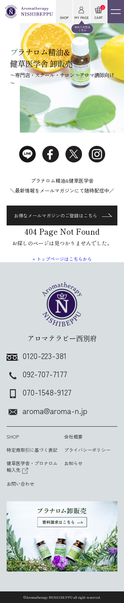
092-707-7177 (37, 374)
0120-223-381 (37, 355)
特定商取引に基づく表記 (32, 450)
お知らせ (73, 463)
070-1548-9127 (39, 392)
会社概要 (73, 436)
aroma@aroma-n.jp (47, 410)
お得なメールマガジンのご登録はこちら (63, 215)
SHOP (13, 436)
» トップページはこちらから (62, 259)
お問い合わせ (20, 483)
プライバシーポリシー (87, 450)
